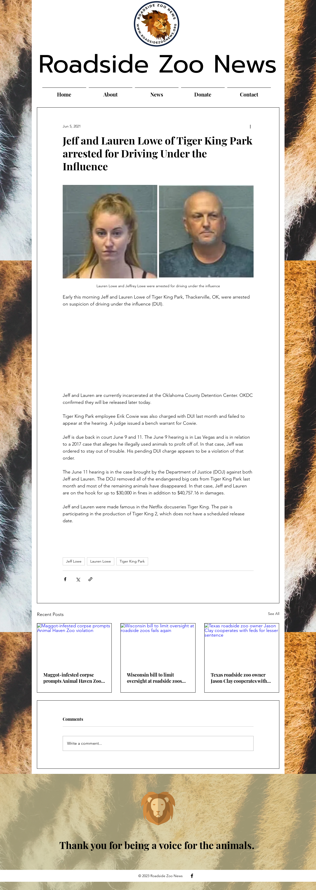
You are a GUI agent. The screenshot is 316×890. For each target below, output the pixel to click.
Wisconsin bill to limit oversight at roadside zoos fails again (154, 678)
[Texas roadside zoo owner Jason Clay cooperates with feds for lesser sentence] (242, 644)
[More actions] (250, 126)
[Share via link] (90, 579)
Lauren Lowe (100, 561)
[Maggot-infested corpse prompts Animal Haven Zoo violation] (74, 644)
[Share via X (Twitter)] (77, 579)
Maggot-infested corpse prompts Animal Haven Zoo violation (72, 678)
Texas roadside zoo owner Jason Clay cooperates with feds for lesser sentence (239, 678)
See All (273, 613)
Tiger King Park (132, 561)
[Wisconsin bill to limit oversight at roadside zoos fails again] (158, 644)
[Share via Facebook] (65, 579)
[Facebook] (192, 876)
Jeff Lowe (74, 561)
